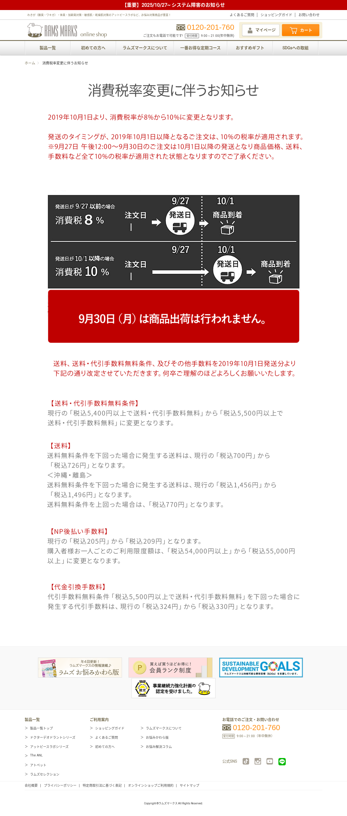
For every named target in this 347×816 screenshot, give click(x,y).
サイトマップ (189, 786)
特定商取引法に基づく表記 (102, 786)
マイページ (261, 30)
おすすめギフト (250, 48)
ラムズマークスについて (145, 48)
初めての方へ (93, 48)
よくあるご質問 (242, 15)
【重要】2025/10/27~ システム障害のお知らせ (173, 5)
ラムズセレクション (44, 774)
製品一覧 (48, 48)
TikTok (246, 761)
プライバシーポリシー (60, 786)
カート (300, 30)
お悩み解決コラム (159, 747)
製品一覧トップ (41, 728)
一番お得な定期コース (200, 48)
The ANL (36, 755)
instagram (258, 761)
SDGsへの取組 (295, 48)
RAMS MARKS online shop (67, 29)
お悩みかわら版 (157, 738)
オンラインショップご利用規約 (151, 786)
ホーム (30, 63)
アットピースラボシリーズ (49, 747)
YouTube (269, 761)
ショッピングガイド (276, 15)
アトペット (38, 765)
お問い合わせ (309, 15)
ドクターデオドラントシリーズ (52, 738)
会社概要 (31, 786)
